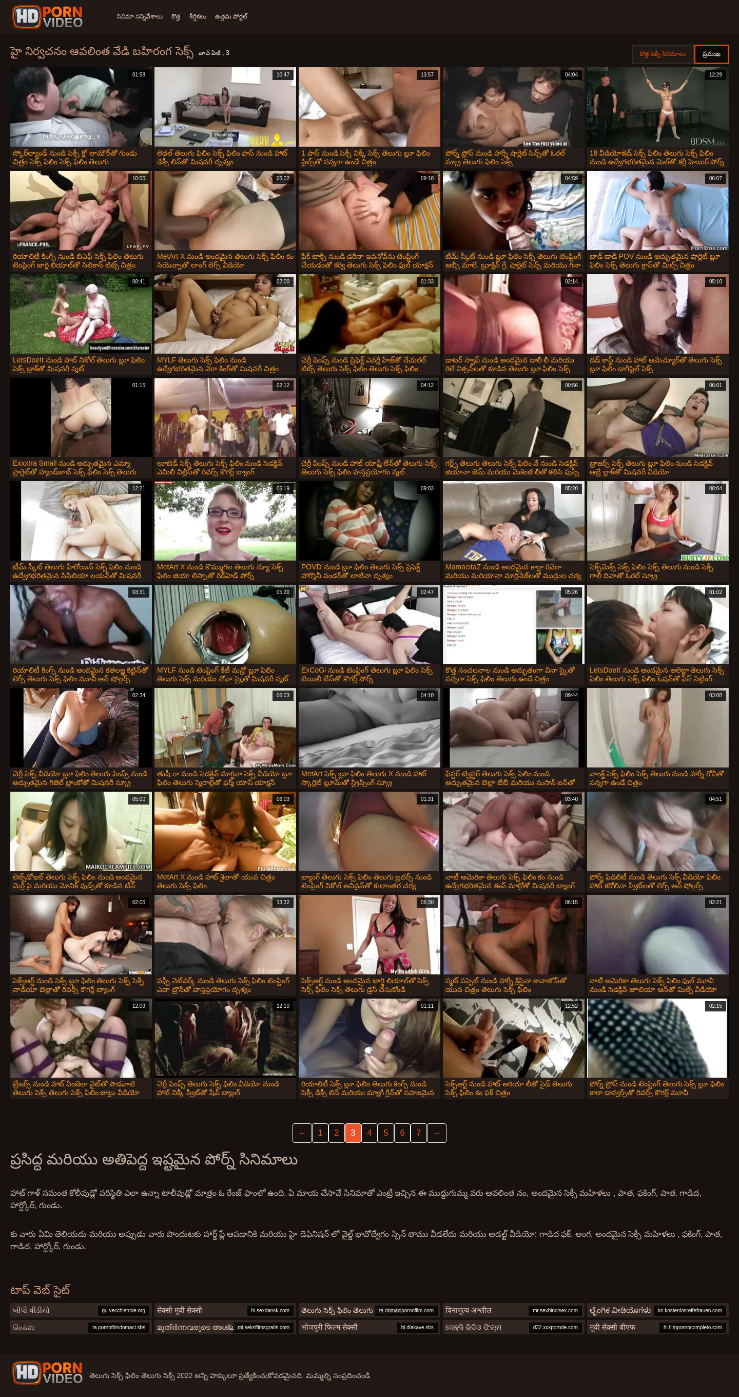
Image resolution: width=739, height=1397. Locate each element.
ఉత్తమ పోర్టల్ (241, 16)
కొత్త (179, 16)
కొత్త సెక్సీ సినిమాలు (663, 54)
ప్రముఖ (712, 54)
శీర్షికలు (204, 16)
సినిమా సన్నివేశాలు (140, 16)
